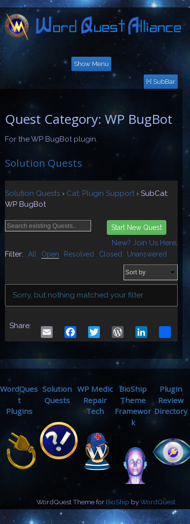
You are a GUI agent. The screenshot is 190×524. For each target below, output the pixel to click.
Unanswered (147, 254)
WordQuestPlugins (19, 400)
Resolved (79, 254)
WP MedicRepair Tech (95, 400)
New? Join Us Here (144, 242)
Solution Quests (43, 163)
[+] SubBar (160, 81)
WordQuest (157, 502)
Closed (110, 254)
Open (50, 254)
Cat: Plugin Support (100, 193)
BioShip (117, 502)
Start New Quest (136, 227)
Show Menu (91, 64)
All (32, 254)
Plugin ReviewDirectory (171, 400)
